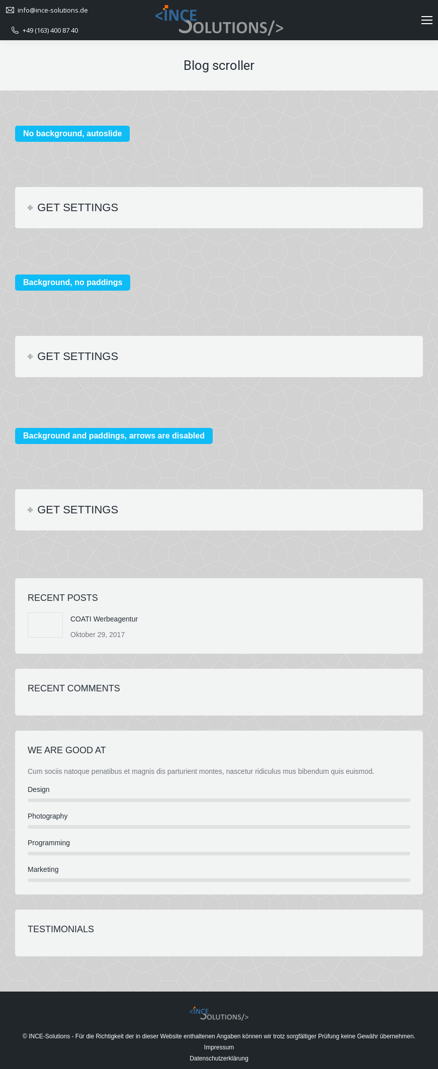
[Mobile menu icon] (427, 20)
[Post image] (45, 625)
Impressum (219, 1047)
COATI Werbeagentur (104, 619)
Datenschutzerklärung (219, 1058)
